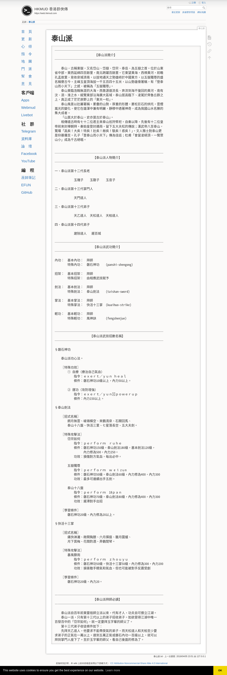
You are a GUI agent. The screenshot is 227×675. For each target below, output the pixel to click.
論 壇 (26, 146)
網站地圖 (201, 12)
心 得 (26, 46)
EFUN (26, 185)
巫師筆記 (28, 178)
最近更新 (176, 12)
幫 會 (26, 76)
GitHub (26, 192)
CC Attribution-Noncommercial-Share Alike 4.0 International (139, 663)
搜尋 (204, 7)
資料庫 (26, 139)
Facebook (29, 154)
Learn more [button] (113, 670)
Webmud (28, 108)
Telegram (28, 131)
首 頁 (26, 31)
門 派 (26, 69)
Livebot (27, 115)
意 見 (26, 84)
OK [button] (220, 670)
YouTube (28, 161)
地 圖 (26, 61)
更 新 (26, 39)
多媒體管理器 (188, 12)
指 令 (26, 54)
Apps (25, 100)
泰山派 (32, 22)
